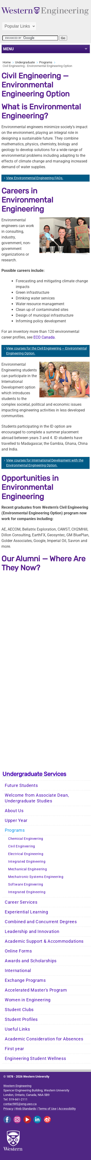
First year (14, 1048)
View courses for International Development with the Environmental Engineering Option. (44, 462)
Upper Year (16, 820)
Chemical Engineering (25, 839)
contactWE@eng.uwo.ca (20, 1104)
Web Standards (25, 1108)
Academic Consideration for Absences (44, 1039)
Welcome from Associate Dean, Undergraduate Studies (37, 798)
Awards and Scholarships (31, 960)
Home (7, 62)
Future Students (21, 785)
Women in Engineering (28, 1000)
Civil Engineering (21, 846)
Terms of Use (47, 1108)
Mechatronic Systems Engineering (36, 877)
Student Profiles (21, 1019)
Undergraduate (25, 62)
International (18, 970)
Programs (45, 62)
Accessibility (67, 1108)
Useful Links (17, 1029)
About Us (14, 810)
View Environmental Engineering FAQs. (34, 178)
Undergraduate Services (34, 774)
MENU (8, 49)
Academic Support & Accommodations (44, 941)
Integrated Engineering (26, 862)
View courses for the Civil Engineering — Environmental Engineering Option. (46, 350)
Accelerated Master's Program (36, 990)
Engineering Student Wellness (35, 1058)
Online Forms (18, 951)
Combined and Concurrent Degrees (41, 921)
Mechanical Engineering (27, 869)
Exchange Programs (25, 980)
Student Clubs (19, 1009)
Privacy (8, 1108)
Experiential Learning (26, 912)
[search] (30, 38)
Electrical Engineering (25, 854)
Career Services (21, 902)
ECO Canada (44, 337)
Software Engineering (25, 884)
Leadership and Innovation (32, 931)
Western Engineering (17, 1086)
